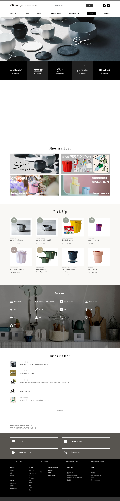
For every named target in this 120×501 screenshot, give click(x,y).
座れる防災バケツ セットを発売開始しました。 (36, 400)
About (12, 480)
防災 (40, 317)
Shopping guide (53, 467)
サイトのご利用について (96, 475)
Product (12, 467)
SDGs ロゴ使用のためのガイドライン (22, 428)
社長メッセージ (13, 483)
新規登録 (69, 480)
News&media (52, 475)
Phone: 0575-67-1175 (95, 480)
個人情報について (94, 473)
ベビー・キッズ (93, 301)
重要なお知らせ (25, 391)
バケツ (65, 317)
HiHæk (11, 477)
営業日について (70, 479)
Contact (50, 470)
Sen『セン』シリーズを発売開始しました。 (35, 364)
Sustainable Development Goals (19, 425)
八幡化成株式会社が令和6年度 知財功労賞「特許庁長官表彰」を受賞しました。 (47, 382)
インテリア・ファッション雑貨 (46, 301)
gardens (12, 475)
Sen (11, 473)
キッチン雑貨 (17, 301)
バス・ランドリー (68, 301)
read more (60, 411)
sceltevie (12, 470)
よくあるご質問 (70, 472)
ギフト (15, 324)
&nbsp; (74, 5)
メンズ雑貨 (41, 309)
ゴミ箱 (90, 309)
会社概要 (12, 485)
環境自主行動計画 (13, 488)
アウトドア (17, 317)
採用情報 (93, 472)
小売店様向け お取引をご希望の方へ (74, 477)
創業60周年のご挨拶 (27, 373)
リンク (92, 479)
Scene (31, 467)
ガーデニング (17, 309)
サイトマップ (93, 477)
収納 (65, 309)
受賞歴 (11, 487)
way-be (11, 471)
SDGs (50, 473)
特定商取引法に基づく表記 (72, 475)
